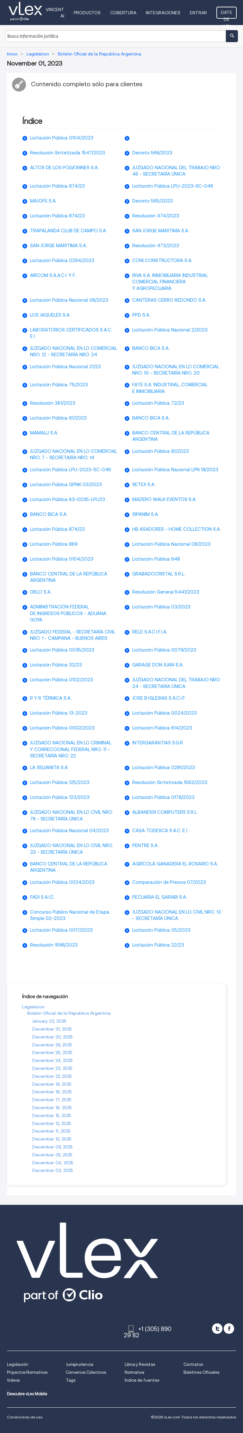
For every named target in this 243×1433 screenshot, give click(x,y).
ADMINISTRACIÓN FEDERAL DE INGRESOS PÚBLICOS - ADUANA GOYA (68, 613)
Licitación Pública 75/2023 (59, 384)
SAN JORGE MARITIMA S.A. (160, 230)
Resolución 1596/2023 (54, 945)
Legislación (17, 1364)
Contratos (193, 1364)
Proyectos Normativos (27, 1372)
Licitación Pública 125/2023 (60, 782)
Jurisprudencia (79, 1364)
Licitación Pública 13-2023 (58, 713)
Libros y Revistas (140, 1364)
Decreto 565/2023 (152, 200)
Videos (13, 1380)
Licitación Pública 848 (156, 559)
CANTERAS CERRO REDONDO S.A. (169, 300)
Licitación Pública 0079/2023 (164, 649)
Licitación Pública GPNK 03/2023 (66, 484)
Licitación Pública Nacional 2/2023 (170, 329)
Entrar (198, 12)
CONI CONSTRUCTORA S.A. (162, 260)
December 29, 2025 (52, 1044)
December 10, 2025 (51, 1138)
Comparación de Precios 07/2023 (169, 882)
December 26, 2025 (52, 1052)
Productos (87, 12)
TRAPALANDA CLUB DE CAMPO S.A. (68, 230)
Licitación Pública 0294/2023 (62, 260)
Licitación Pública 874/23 (57, 186)
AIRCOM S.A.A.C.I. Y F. (53, 275)
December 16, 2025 (52, 1107)
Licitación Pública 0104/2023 (61, 137)
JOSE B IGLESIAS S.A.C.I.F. (159, 698)
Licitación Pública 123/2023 (60, 797)
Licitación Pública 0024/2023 (164, 713)
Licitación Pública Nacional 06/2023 (69, 300)
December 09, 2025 (52, 1146)
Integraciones (163, 12)
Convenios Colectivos (86, 1372)
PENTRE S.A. (145, 845)
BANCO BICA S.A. (151, 348)
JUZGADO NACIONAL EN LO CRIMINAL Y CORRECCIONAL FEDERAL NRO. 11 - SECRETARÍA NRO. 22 (70, 749)
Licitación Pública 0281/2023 (163, 767)
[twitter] (217, 1328)
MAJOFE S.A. (43, 200)
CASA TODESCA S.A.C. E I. (160, 830)
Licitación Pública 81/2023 (58, 418)
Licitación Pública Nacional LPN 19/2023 (175, 469)
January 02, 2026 (49, 1021)
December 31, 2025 (52, 1028)
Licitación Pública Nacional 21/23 (65, 366)
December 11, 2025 (51, 1131)
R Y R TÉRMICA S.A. (51, 698)
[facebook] (229, 1328)
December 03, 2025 (52, 1170)
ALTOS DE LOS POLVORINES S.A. (64, 167)
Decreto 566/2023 (152, 152)
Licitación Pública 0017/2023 (61, 930)
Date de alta (226, 14)
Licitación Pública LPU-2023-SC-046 (172, 186)
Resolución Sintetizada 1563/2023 (169, 782)
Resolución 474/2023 (155, 215)
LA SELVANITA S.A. (49, 767)
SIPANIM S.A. (145, 514)
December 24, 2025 (52, 1060)
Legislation (33, 1006)
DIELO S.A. (41, 591)
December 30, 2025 (52, 1036)
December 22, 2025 (52, 1076)
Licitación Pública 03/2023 (161, 606)
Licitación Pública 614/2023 (162, 727)
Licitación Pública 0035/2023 (62, 649)
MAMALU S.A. (44, 432)
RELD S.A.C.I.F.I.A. (149, 631)
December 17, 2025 (51, 1099)
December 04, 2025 (52, 1162)
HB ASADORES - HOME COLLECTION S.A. (176, 529)
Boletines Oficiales (201, 1372)
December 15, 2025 (51, 1115)
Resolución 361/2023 (52, 403)
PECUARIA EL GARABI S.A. (159, 897)
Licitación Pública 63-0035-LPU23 (67, 499)
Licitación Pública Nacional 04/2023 (69, 830)
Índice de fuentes (142, 1380)
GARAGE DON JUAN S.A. (158, 664)
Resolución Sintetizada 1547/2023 (67, 152)
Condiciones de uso (24, 1417)
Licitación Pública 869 (54, 544)
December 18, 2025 (52, 1091)
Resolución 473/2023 (155, 245)
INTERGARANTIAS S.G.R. (158, 742)
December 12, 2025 (51, 1123)
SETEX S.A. (143, 484)
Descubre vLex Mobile (27, 1393)
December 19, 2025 (51, 1084)
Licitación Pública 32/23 (56, 664)
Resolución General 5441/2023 (165, 591)
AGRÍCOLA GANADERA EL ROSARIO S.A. (175, 863)
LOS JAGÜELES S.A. (50, 315)
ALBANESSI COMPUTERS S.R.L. (165, 812)
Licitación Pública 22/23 (158, 945)
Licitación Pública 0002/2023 (62, 727)
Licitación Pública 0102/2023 (61, 679)
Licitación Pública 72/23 (158, 403)
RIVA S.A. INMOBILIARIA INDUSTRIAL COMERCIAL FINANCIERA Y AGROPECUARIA (170, 282)
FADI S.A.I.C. (42, 897)
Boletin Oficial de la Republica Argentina (68, 1013)
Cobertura (123, 12)
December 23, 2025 (52, 1068)
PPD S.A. (141, 315)
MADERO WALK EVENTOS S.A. (164, 499)
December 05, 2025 (52, 1154)
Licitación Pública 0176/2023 (163, 797)
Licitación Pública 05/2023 (161, 930)
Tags (70, 1380)
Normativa (134, 1372)
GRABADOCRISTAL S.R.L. (158, 573)
